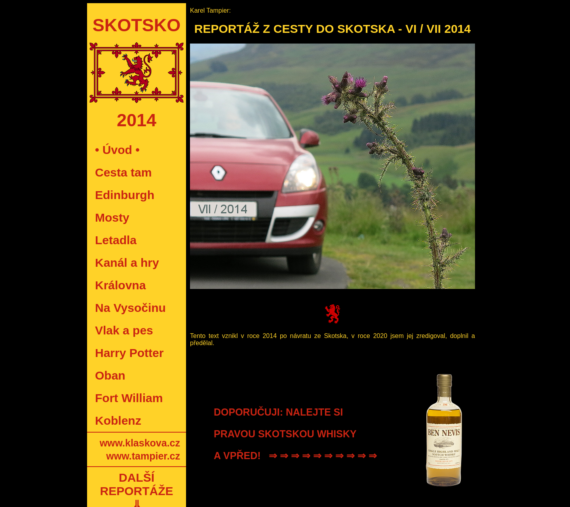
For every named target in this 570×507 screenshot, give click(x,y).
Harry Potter (129, 352)
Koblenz (118, 420)
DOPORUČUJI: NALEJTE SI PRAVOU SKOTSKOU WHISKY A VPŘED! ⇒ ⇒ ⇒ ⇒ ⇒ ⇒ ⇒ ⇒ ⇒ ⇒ (295, 433)
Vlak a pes (124, 330)
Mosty (112, 217)
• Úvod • (117, 149)
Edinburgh (124, 194)
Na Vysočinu (130, 307)
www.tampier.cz (143, 455)
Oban (110, 375)
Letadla (116, 240)
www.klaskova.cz (140, 442)
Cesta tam (123, 172)
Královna (120, 285)
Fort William (129, 397)
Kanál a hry (127, 262)
